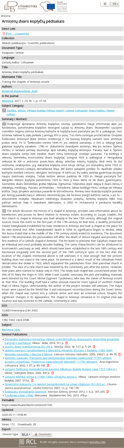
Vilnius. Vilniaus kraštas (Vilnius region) (40, 110)
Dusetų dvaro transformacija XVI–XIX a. (29, 346)
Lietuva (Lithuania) (76, 110)
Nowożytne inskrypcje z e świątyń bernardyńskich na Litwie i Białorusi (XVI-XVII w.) (55, 384)
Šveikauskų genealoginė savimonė (25, 391)
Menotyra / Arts (11, 329)
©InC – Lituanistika (17, 33)
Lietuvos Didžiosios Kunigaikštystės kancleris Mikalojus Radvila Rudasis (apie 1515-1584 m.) (61, 369)
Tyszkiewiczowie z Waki (19, 395)
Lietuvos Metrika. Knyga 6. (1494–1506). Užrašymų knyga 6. (41, 377)
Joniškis (11, 110)
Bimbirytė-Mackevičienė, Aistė (19, 91)
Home (7, 16)
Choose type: (10, 434)
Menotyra (7, 100)
